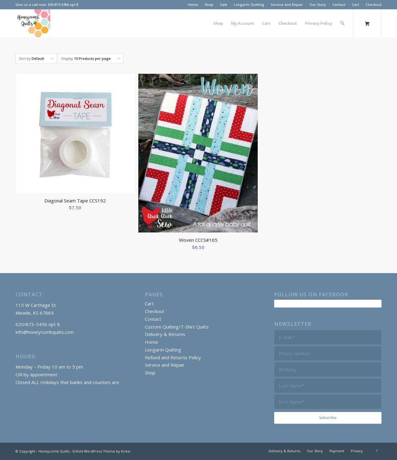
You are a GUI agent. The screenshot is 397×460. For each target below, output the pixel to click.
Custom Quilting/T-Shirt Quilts (177, 327)
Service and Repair (287, 4)
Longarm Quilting (249, 4)
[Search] (342, 23)
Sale (223, 4)
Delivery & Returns (165, 334)
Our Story (318, 4)
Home (193, 4)
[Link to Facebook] (376, 450)
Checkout (373, 4)
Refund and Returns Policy (173, 357)
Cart (355, 4)
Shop (209, 4)
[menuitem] (193, 4)
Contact (339, 4)
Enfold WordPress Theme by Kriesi (101, 451)
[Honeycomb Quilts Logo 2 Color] (33, 23)
